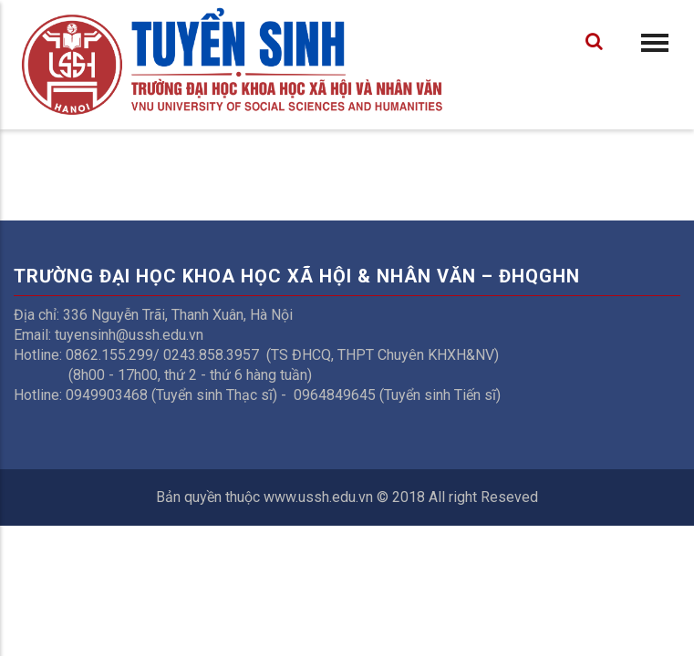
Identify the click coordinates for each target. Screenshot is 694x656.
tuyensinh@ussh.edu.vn (129, 334)
